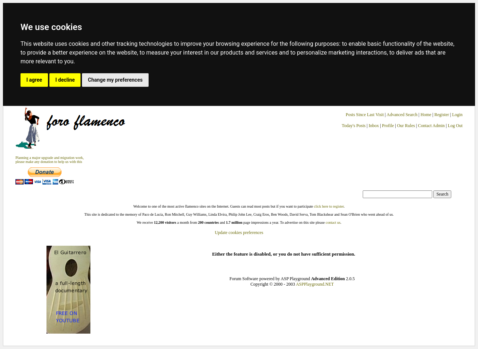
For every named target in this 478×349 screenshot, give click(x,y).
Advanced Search (401, 114)
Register (442, 114)
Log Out (455, 125)
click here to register (329, 206)
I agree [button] (34, 80)
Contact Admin (431, 125)
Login (457, 114)
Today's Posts (354, 125)
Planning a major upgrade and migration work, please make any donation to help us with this (49, 160)
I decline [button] (65, 80)
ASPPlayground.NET (315, 284)
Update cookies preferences (239, 232)
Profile (388, 125)
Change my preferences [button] (115, 80)
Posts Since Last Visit (365, 114)
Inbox (374, 125)
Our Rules (406, 125)
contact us (333, 222)
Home (426, 114)
